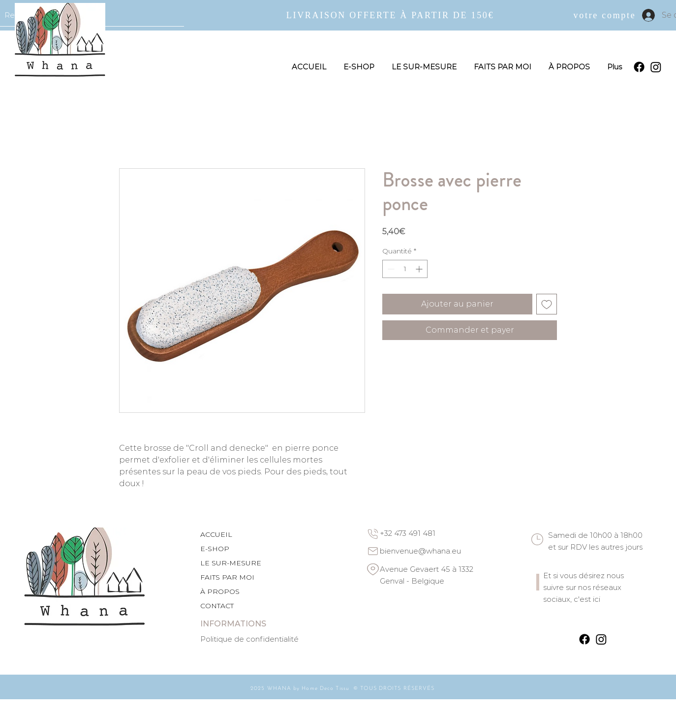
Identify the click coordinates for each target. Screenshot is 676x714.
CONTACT (217, 605)
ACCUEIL (216, 534)
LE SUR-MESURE (230, 563)
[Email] (373, 551)
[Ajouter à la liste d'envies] (546, 304)
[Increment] (420, 269)
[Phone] (373, 534)
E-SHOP (214, 548)
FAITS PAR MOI (227, 577)
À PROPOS (220, 591)
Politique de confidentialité (249, 639)
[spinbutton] (405, 269)
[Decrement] (390, 269)
